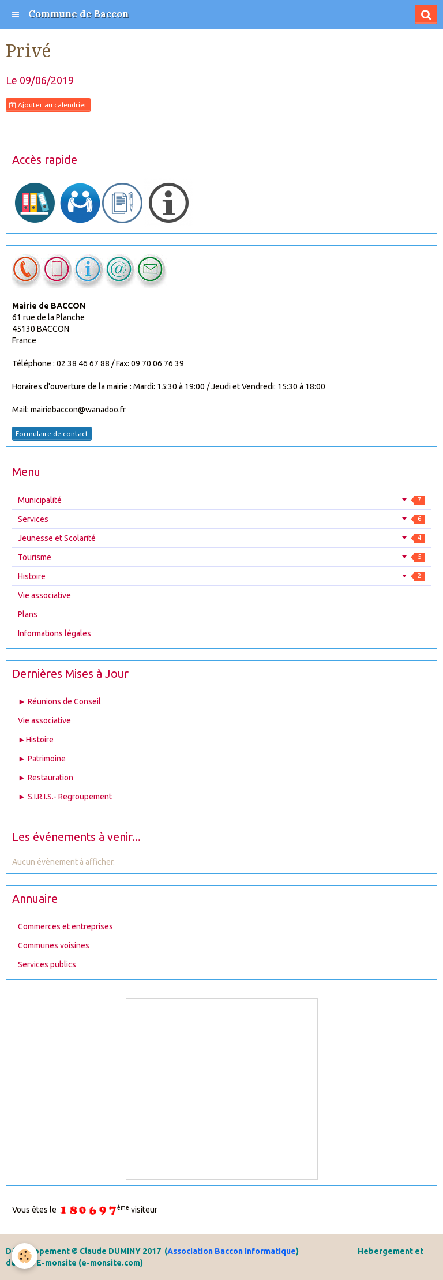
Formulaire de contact (52, 433)
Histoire (221, 576)
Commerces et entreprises (65, 926)
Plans (27, 614)
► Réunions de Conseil (59, 701)
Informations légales (54, 633)
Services (221, 519)
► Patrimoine (42, 758)
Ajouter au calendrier (48, 105)
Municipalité (221, 500)
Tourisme (221, 557)
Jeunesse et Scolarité (221, 538)
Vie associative (44, 595)
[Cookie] (24, 1256)
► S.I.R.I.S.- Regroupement (65, 796)
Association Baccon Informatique (231, 1251)
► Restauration (45, 777)
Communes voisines (53, 945)
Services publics (47, 964)
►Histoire (36, 739)
